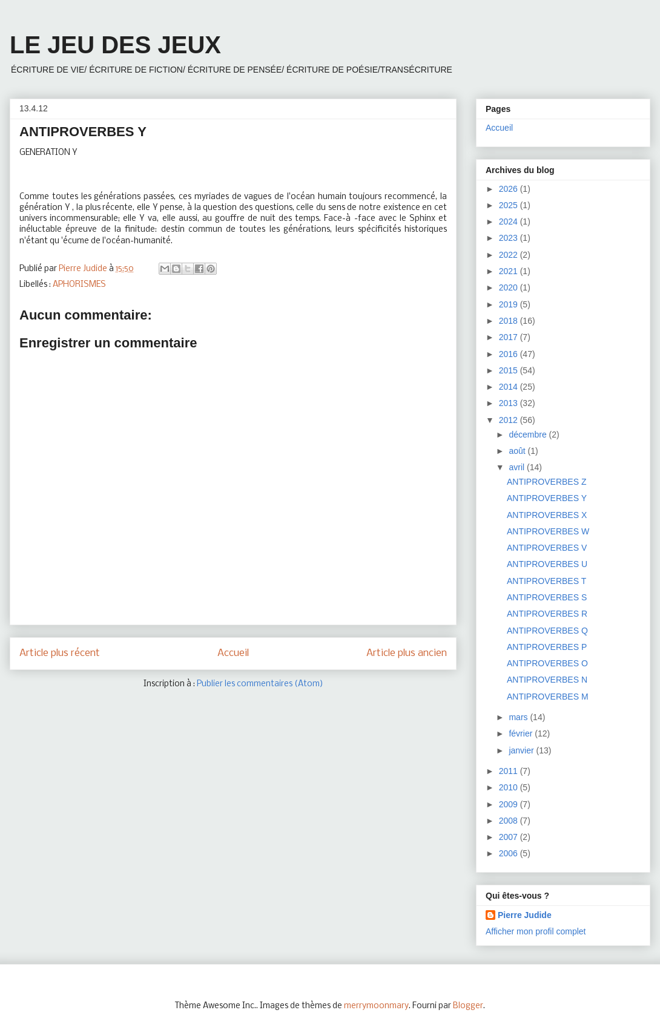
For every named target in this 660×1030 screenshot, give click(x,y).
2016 (509, 354)
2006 (509, 853)
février (522, 733)
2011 (509, 771)
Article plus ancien (406, 653)
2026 (509, 189)
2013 (509, 403)
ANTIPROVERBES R (547, 613)
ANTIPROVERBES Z (546, 482)
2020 (509, 287)
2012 (509, 420)
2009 (509, 804)
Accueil (233, 653)
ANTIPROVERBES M (548, 696)
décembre (529, 434)
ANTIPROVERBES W (548, 531)
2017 (509, 337)
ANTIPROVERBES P (547, 647)
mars (519, 717)
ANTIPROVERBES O (547, 663)
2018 (509, 321)
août (518, 451)
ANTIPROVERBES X (547, 515)
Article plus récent (59, 653)
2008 (509, 820)
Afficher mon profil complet (536, 931)
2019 (509, 304)
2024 (509, 221)
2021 (509, 271)
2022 (509, 255)
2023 (509, 238)
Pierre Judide (525, 915)
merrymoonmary (376, 1006)
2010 (509, 787)
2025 (509, 205)
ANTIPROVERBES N (547, 679)
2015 (509, 370)
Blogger (468, 1006)
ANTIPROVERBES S (547, 597)
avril (518, 467)
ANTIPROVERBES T (546, 581)
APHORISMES (79, 284)
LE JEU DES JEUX (115, 44)
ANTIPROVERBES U (547, 564)
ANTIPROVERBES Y (547, 498)
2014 (509, 387)
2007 (509, 837)
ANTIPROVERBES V (547, 548)
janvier (522, 750)
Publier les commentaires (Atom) (260, 684)
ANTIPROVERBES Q (547, 630)
